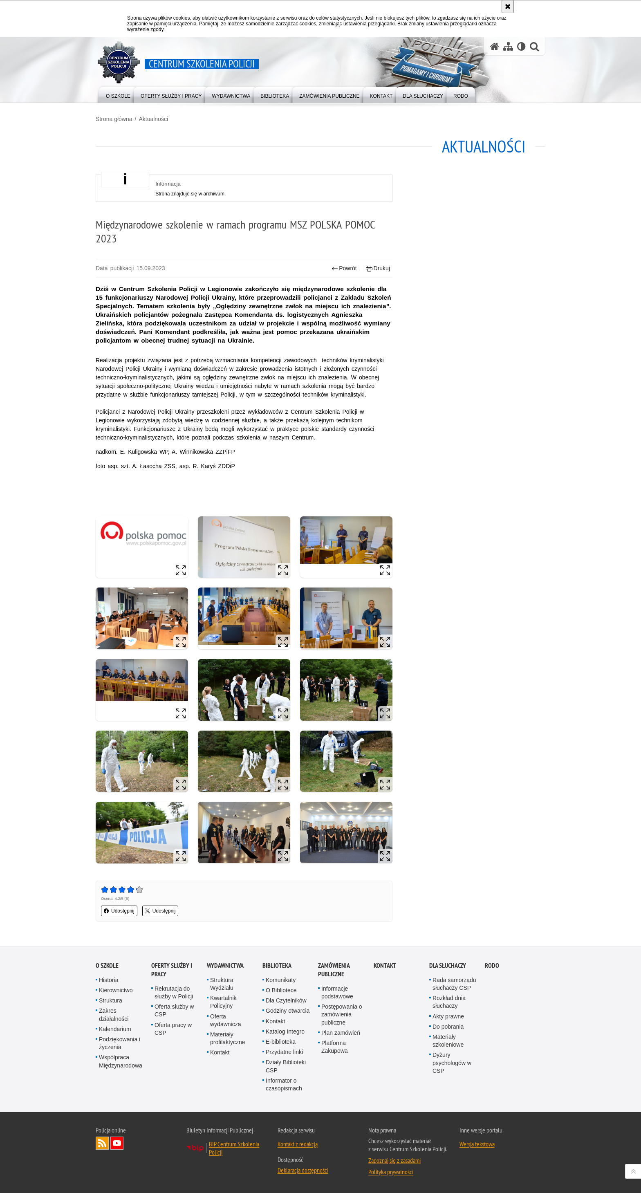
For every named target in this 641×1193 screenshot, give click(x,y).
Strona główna (114, 119)
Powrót (344, 268)
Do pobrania (448, 1026)
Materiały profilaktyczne (227, 1038)
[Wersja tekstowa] (521, 46)
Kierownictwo (115, 990)
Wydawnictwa (225, 965)
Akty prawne (448, 1016)
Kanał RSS (102, 1143)
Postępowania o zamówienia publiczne (341, 1014)
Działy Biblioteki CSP (286, 1066)
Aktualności (153, 119)
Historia (108, 980)
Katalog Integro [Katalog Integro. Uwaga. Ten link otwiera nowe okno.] (285, 1031)
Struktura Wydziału (221, 984)
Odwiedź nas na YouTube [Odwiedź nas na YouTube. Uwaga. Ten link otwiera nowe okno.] (116, 1143)
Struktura (110, 1000)
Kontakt (219, 1052)
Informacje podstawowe (337, 992)
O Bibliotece (281, 990)
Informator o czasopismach (284, 1084)
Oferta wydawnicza (225, 1020)
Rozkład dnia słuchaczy (449, 1002)
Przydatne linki (284, 1052)
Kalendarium (115, 1029)
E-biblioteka (281, 1041)
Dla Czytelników (286, 1000)
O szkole (107, 965)
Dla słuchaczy (447, 965)
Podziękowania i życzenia (119, 1043)
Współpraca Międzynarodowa (120, 1061)
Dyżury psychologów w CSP (452, 1063)
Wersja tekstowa (477, 1144)
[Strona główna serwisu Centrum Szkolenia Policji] (494, 46)
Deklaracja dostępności (303, 1170)
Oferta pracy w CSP (173, 1029)
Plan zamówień (340, 1032)
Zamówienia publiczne (334, 969)
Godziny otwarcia (287, 1010)
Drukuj (378, 268)
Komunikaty (281, 980)
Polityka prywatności (390, 1172)
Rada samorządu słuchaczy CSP (454, 984)
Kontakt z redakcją (298, 1144)
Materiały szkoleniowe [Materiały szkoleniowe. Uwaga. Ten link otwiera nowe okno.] (448, 1041)
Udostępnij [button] (119, 911)
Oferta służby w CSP (174, 1010)
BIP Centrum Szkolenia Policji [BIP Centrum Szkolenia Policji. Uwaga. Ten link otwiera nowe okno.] (234, 1148)
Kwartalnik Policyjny (223, 1002)
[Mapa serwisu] (508, 46)
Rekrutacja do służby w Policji (174, 992)
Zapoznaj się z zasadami (394, 1160)
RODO (492, 965)
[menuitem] (118, 94)
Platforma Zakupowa (334, 1047)
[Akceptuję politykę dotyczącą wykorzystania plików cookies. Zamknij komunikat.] (508, 6)
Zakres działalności (113, 1014)
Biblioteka (276, 965)
